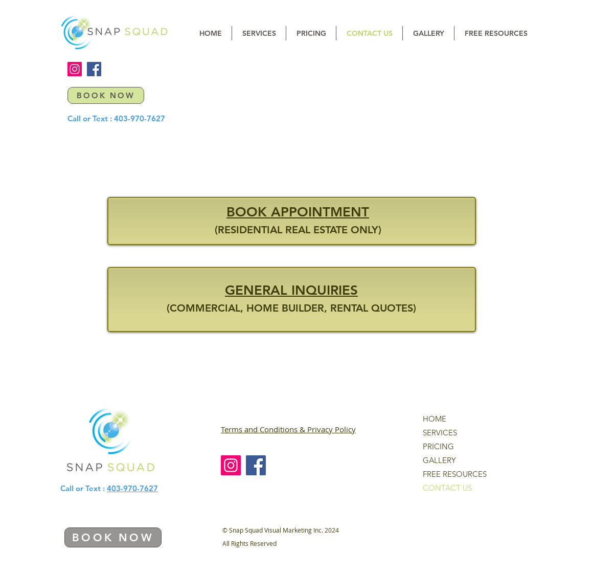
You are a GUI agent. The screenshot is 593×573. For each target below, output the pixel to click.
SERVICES (440, 432)
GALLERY (439, 460)
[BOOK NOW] (105, 95)
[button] (259, 33)
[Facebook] (94, 69)
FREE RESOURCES (455, 474)
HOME (434, 419)
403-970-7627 (139, 118)
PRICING (438, 446)
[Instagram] (74, 69)
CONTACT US (447, 488)
